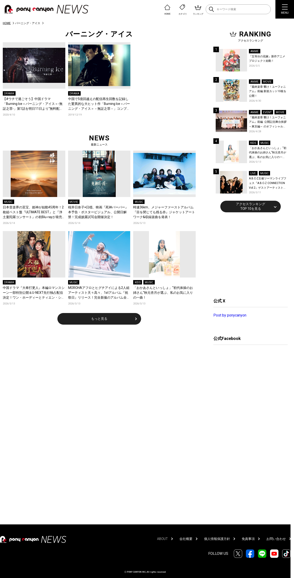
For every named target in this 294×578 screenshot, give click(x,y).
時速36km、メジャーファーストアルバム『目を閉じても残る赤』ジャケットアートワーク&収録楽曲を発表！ (164, 212)
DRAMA (9, 93)
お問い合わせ (276, 539)
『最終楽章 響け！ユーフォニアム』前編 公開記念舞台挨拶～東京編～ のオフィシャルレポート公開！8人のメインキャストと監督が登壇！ (268, 122)
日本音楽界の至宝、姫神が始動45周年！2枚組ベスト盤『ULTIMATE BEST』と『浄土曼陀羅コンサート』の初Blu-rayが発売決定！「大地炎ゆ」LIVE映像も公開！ (33, 212)
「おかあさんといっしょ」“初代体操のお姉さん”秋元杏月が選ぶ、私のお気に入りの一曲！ (163, 292)
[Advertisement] (248, 255)
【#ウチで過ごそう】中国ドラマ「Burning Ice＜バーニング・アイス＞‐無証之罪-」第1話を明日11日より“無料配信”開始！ (33, 104)
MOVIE (73, 201)
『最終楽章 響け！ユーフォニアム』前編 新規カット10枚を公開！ (267, 91)
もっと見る (99, 318)
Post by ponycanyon (229, 315)
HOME (7, 23)
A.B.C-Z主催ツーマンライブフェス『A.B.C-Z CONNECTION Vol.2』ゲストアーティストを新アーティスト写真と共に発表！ (267, 183)
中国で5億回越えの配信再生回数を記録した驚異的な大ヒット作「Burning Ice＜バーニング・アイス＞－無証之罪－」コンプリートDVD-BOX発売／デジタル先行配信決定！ (99, 104)
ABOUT (162, 539)
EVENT (267, 112)
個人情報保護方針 (217, 539)
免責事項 (248, 539)
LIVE (253, 173)
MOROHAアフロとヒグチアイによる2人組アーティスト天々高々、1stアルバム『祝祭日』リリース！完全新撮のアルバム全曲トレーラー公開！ (99, 293)
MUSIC (8, 201)
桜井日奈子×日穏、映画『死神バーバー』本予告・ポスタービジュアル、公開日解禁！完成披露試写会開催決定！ (98, 212)
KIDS (138, 282)
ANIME (254, 51)
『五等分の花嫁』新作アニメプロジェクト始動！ (267, 59)
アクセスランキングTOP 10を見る (250, 206)
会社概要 (185, 539)
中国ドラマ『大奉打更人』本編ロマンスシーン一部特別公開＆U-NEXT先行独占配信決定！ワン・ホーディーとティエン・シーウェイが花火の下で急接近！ (34, 293)
